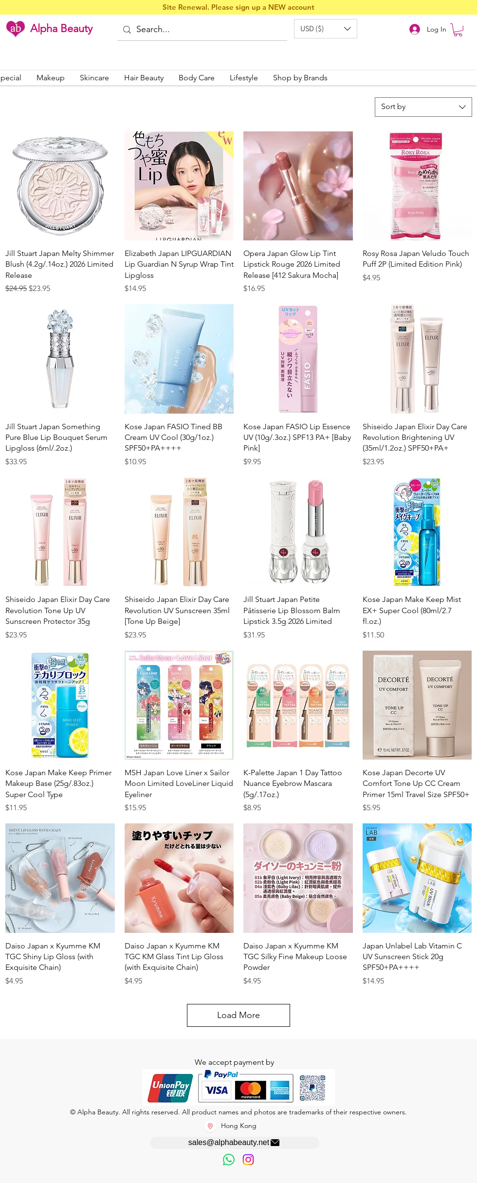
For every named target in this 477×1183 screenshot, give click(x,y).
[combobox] (423, 107)
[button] (325, 28)
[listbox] (325, 28)
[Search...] (201, 29)
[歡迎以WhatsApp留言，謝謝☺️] (228, 1159)
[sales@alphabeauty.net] (234, 1143)
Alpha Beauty (61, 28)
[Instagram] (248, 1159)
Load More (238, 1015)
